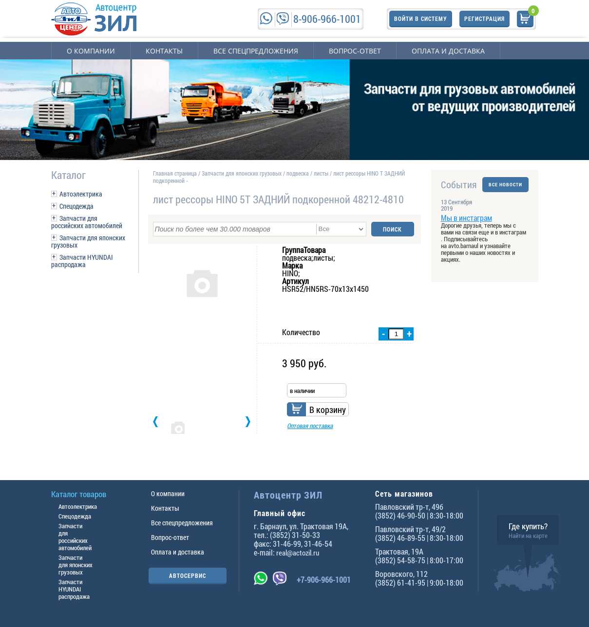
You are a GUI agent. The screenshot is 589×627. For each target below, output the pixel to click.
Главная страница (175, 173)
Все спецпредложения (255, 50)
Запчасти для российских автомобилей (86, 222)
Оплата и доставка (448, 50)
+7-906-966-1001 (324, 579)
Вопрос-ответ (355, 50)
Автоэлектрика (80, 193)
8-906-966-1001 (327, 19)
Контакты (164, 50)
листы (321, 173)
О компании (91, 50)
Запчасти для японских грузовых (88, 241)
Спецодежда (76, 206)
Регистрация (484, 18)
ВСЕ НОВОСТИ (505, 184)
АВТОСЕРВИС (187, 575)
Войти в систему (420, 18)
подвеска (297, 173)
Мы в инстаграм (466, 218)
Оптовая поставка (310, 425)
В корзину (327, 409)
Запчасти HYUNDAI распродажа (82, 260)
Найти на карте (528, 535)
